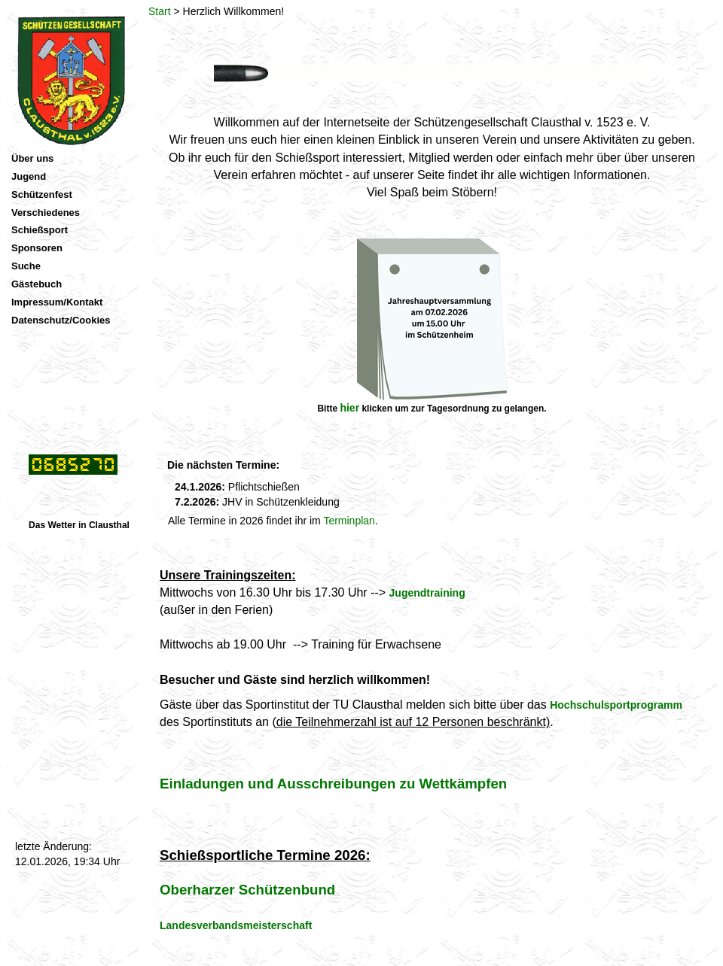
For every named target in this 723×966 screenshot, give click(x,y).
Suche (26, 266)
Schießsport (39, 229)
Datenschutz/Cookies (60, 320)
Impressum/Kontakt (56, 302)
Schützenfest (41, 194)
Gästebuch (36, 284)
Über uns (32, 158)
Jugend (28, 176)
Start (159, 11)
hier (349, 408)
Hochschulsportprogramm (616, 705)
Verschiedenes (45, 212)
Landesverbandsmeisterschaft (236, 925)
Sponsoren (37, 248)
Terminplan (348, 521)
